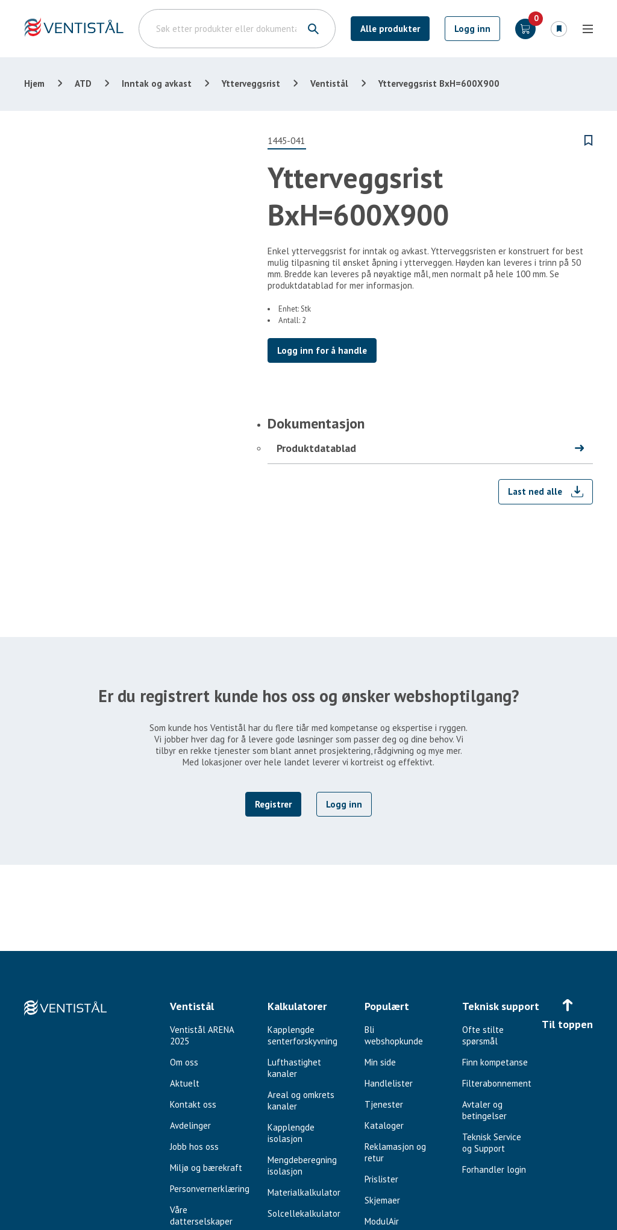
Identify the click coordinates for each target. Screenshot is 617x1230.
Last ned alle (535, 491)
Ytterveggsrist (251, 83)
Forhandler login (494, 1169)
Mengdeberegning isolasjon (302, 1165)
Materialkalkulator (304, 1192)
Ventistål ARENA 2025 (202, 1035)
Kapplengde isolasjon (291, 1133)
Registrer (273, 804)
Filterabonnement (496, 1083)
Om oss (184, 1062)
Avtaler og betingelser (484, 1110)
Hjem (34, 83)
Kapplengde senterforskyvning (302, 1035)
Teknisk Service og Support (491, 1142)
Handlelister (389, 1083)
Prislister (381, 1179)
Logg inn (472, 28)
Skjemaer (382, 1200)
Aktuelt (184, 1083)
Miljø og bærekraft (206, 1167)
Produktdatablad (316, 448)
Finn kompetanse (495, 1062)
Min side (380, 1062)
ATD (83, 83)
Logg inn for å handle (322, 350)
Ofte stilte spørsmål (483, 1035)
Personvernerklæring (209, 1188)
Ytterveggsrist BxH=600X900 (439, 83)
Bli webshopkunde (394, 1035)
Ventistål (329, 83)
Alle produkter (390, 28)
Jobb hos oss (194, 1146)
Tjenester (384, 1104)
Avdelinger (190, 1125)
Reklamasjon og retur (395, 1152)
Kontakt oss (193, 1104)
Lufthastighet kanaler (294, 1067)
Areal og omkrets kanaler (301, 1100)
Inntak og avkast (157, 83)
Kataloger (384, 1125)
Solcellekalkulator (304, 1213)
